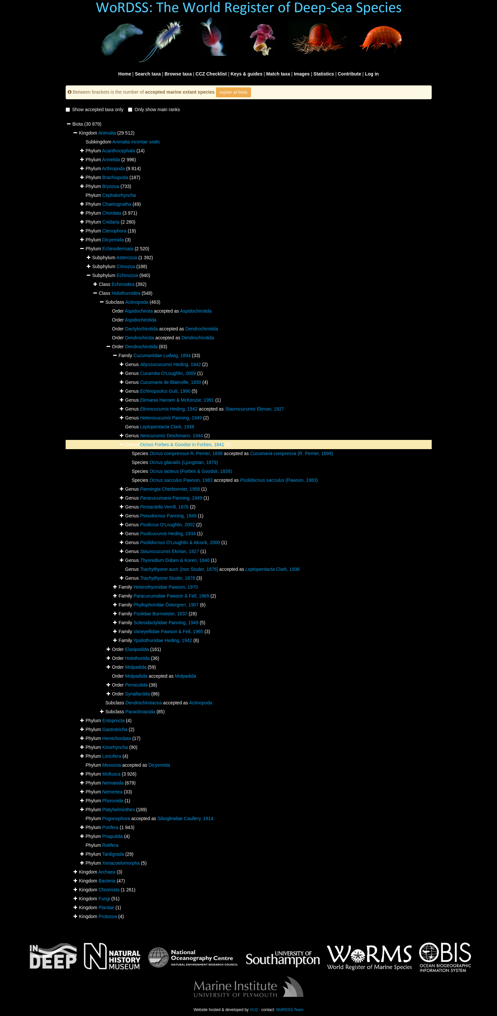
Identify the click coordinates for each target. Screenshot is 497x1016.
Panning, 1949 (171, 417)
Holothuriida (137, 658)
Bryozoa (110, 186)
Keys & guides (246, 74)
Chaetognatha (116, 204)
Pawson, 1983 (180, 480)
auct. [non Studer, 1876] (179, 569)
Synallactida (137, 693)
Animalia (107, 133)
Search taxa (148, 74)
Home (124, 74)
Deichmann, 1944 (171, 435)
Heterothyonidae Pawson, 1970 (166, 587)
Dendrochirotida (201, 328)
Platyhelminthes (118, 809)
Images (302, 74)
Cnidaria (110, 222)
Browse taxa (178, 74)
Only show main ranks (154, 109)
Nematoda (113, 782)
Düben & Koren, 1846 (175, 560)
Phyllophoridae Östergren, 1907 (166, 604)
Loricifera (111, 756)
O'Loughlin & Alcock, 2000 (180, 542)
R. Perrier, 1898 (186, 453)
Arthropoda (113, 168)
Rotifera (110, 845)
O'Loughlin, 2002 (167, 524)
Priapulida (112, 836)
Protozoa (108, 916)
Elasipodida (137, 649)
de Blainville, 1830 (170, 382)
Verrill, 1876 (164, 506)
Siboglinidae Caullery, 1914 (185, 818)
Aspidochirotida (196, 311)
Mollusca (111, 774)
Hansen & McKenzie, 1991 (177, 400)
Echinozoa (127, 275)
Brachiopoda (115, 177)
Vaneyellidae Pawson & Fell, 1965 (168, 631)
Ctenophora (114, 230)
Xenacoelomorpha (121, 863)
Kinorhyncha (115, 747)
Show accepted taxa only (95, 109)
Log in (372, 74)
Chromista (109, 889)
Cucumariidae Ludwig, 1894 (162, 355)
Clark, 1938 (167, 426)
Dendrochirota (139, 337)
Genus (132, 444)
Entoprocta (113, 720)
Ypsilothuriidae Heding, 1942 (162, 640)
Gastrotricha (114, 729)
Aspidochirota (139, 311)
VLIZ (254, 1009)
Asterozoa (126, 257)
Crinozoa (125, 266)
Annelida (111, 159)
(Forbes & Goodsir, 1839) (190, 471)
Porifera (110, 827)
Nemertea (112, 791)
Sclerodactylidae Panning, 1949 (166, 622)
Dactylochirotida (141, 328)
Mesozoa (111, 765)
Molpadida (135, 667)
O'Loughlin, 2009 (168, 373)
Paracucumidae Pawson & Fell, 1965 (171, 596)
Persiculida (136, 685)
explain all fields (234, 92)
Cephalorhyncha (119, 195)
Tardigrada (113, 854)
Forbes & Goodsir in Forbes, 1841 (182, 444)
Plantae (106, 907)
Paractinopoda (140, 711)
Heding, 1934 (168, 533)
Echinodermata (117, 248)
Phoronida (112, 800)
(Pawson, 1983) (279, 480)
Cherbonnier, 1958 (170, 489)
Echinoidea (122, 284)
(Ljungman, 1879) (183, 462)
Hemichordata (116, 738)
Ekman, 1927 (254, 409)
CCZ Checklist (211, 74)
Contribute (349, 74)
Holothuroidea (125, 293)
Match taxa (278, 74)
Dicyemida (113, 239)
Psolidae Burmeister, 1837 (160, 613)
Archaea (106, 872)
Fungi (104, 898)
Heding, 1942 (170, 364)
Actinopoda (136, 302)
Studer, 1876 (167, 578)
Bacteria (107, 880)
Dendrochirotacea (143, 702)
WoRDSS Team (289, 1009)
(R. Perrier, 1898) (291, 453)
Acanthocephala (118, 150)
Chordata (111, 213)
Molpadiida (136, 676)
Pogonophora (116, 818)
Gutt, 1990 (165, 391)
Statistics (324, 74)
